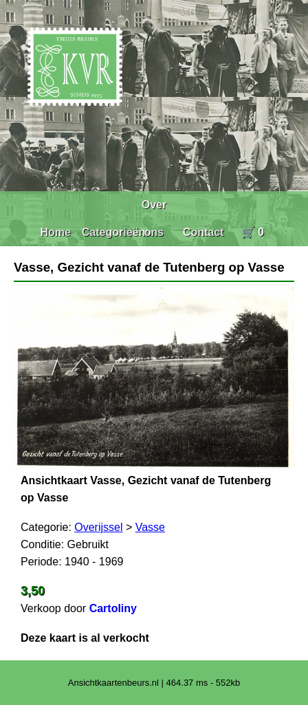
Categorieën (113, 232)
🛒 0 (252, 232)
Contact (203, 232)
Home (55, 232)
